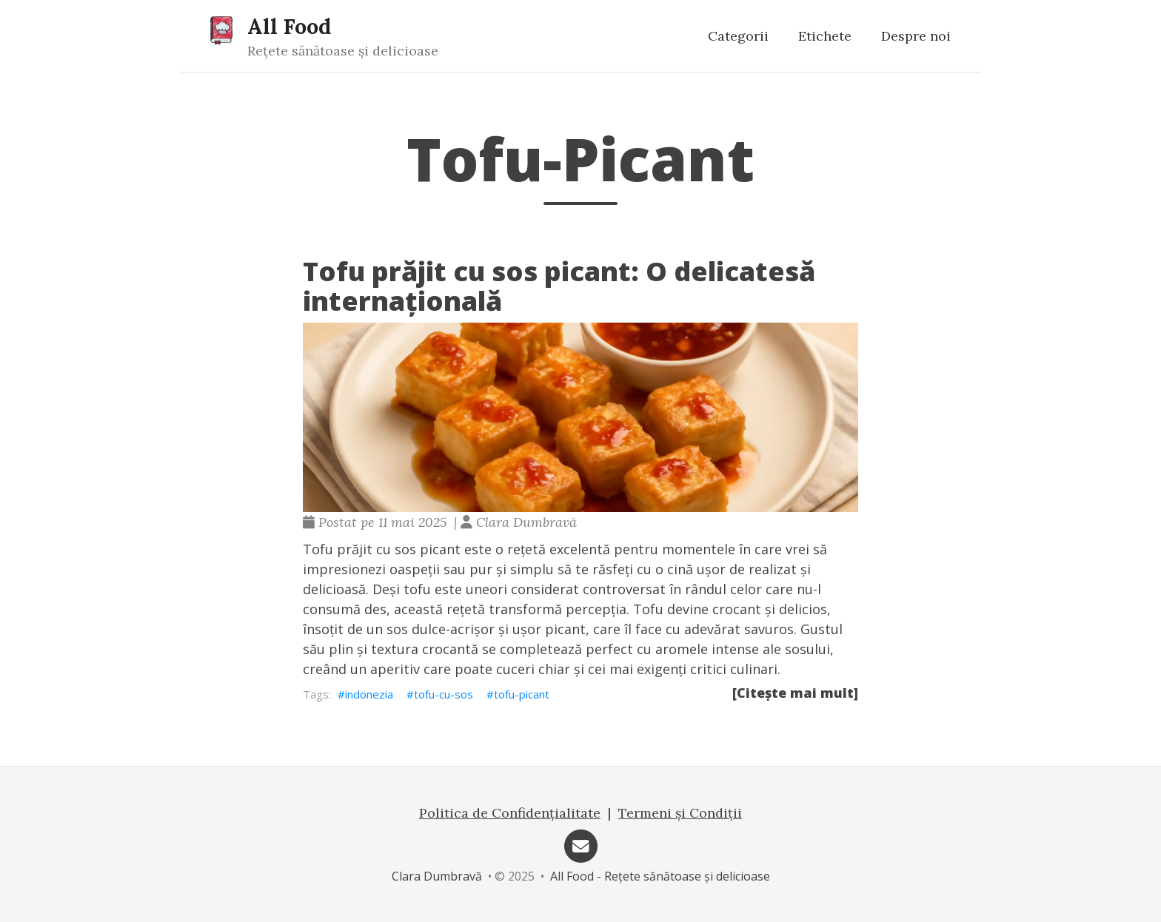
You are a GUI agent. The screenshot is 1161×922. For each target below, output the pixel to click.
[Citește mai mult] (795, 692)
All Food (289, 26)
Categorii (738, 35)
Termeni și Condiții (680, 812)
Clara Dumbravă (437, 876)
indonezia (369, 694)
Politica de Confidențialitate (509, 812)
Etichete (824, 35)
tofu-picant (521, 694)
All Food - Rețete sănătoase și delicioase (660, 876)
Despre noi (916, 35)
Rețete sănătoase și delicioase (342, 50)
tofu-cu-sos (443, 694)
